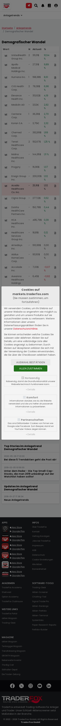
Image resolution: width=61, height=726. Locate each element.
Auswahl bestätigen (30, 362)
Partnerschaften (32, 420)
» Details (30, 389)
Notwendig (32, 378)
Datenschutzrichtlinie (25, 328)
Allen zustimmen (30, 368)
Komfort (32, 397)
